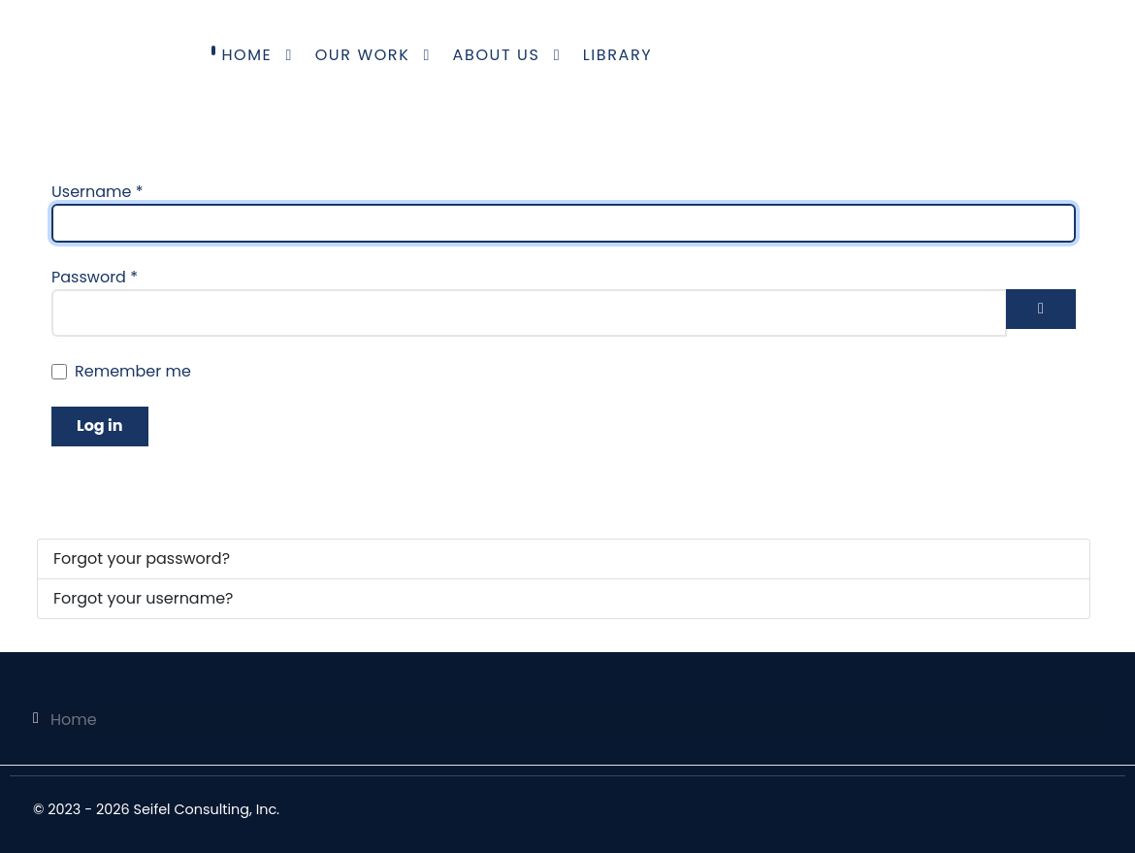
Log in (100, 425)
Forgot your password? (141, 558)
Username (97, 191)
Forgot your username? (143, 598)
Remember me (133, 371)
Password (94, 277)
